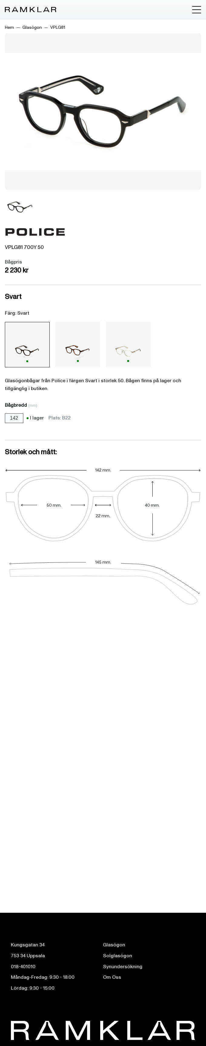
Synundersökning (122, 966)
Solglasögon (117, 955)
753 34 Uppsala (28, 955)
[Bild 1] (20, 207)
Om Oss (112, 977)
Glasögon (32, 27)
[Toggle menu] (196, 9)
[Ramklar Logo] (30, 9)
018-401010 (23, 966)
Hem (9, 27)
